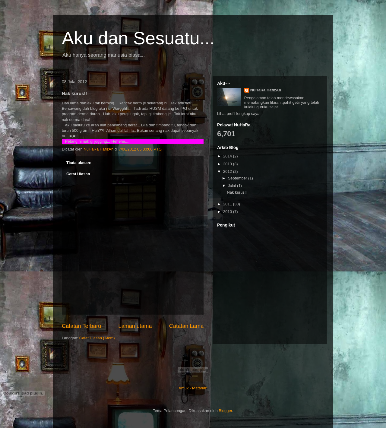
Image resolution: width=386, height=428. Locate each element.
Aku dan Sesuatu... (138, 38)
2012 (228, 171)
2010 (228, 211)
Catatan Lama (186, 326)
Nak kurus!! (237, 192)
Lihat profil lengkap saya (238, 113)
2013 (228, 164)
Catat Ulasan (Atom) (97, 338)
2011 (228, 204)
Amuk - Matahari (193, 388)
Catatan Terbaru (81, 326)
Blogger (225, 410)
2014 (228, 156)
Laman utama (135, 326)
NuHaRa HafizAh (265, 90)
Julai (232, 185)
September (238, 178)
